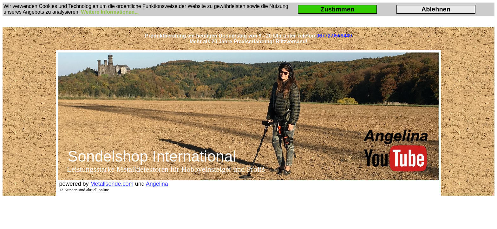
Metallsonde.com (112, 184)
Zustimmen (337, 9)
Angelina (157, 184)
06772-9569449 (334, 35)
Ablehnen (436, 9)
